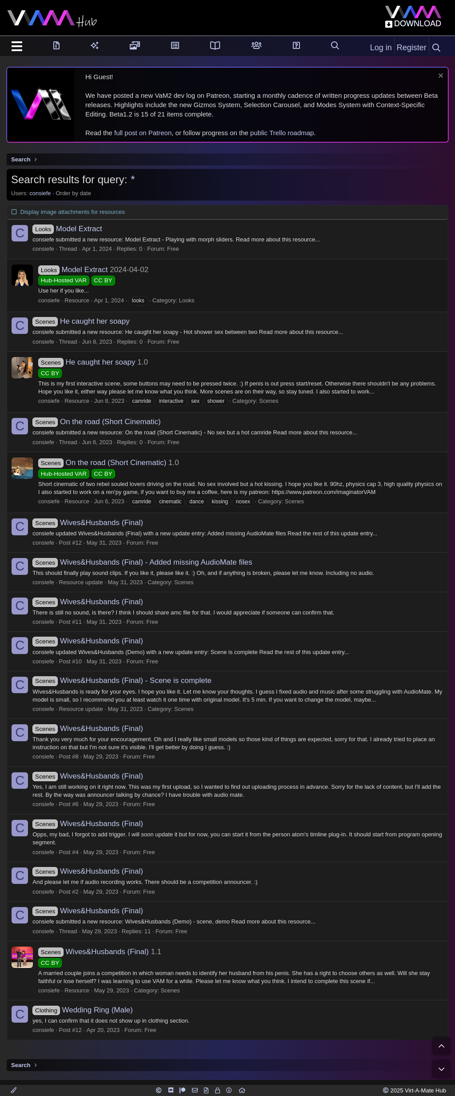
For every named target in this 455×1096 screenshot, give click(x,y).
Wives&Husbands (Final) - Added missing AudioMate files (147, 562)
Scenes (268, 400)
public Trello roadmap (282, 132)
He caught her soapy (85, 321)
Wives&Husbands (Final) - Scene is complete (126, 680)
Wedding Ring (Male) (87, 1010)
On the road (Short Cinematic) (101, 422)
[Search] (436, 48)
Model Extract (72, 229)
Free (178, 248)
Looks (187, 300)
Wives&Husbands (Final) (92, 522)
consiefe (40, 193)
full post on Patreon (143, 132)
